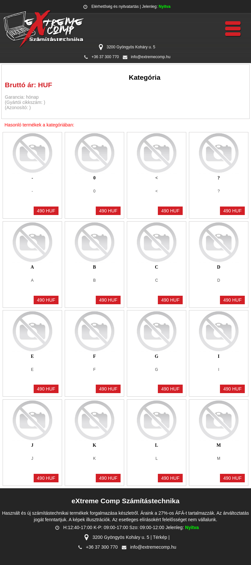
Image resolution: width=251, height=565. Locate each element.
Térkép (160, 537)
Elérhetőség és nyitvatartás (115, 6)
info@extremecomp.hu (150, 57)
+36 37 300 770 (105, 57)
